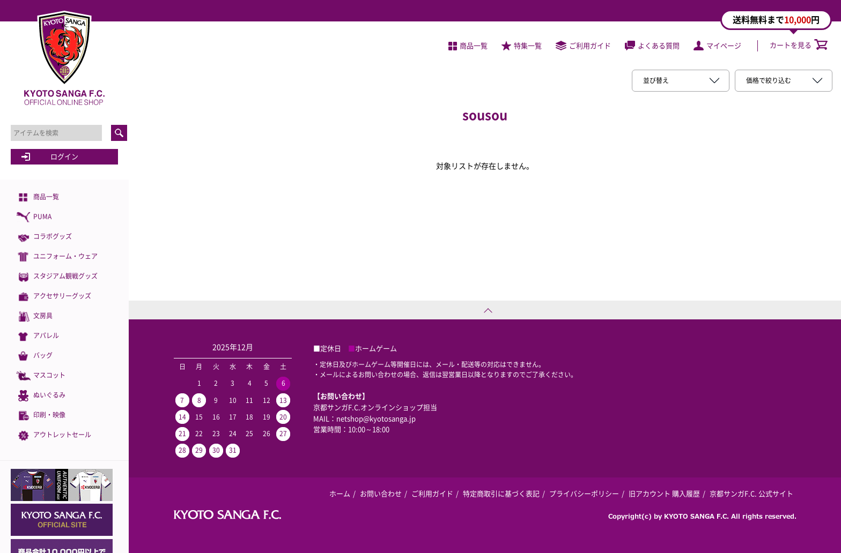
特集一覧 (521, 45)
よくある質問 (652, 45)
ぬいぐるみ (40, 395)
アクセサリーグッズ (53, 296)
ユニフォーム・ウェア (57, 257)
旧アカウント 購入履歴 (664, 493)
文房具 (34, 316)
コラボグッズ (44, 237)
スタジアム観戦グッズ (57, 277)
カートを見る (799, 45)
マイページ (717, 45)
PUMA (33, 217)
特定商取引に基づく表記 (501, 493)
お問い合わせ (381, 493)
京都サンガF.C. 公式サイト (751, 493)
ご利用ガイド (583, 45)
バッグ (34, 356)
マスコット (40, 376)
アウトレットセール (53, 435)
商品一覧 (37, 197)
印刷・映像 (40, 415)
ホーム (339, 493)
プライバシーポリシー (584, 493)
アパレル (37, 336)
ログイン (64, 156)
